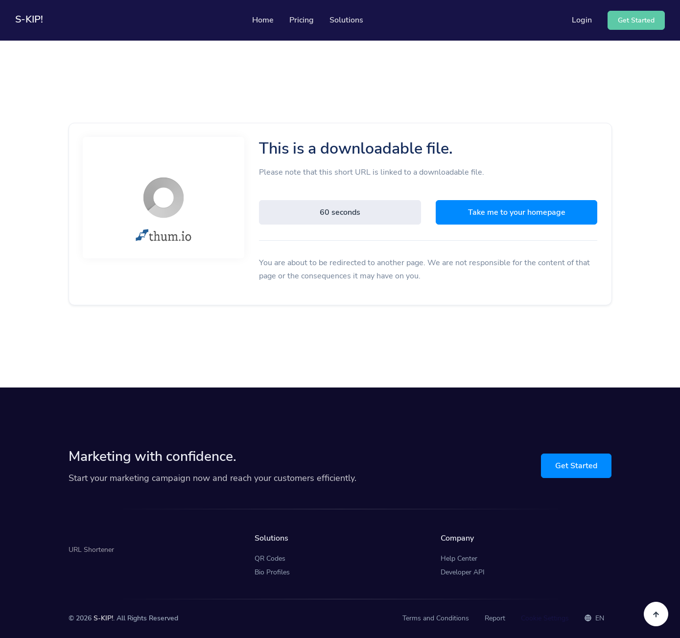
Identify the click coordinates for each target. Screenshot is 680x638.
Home (263, 20)
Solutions (346, 20)
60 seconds (340, 212)
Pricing (301, 20)
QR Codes (270, 558)
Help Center (459, 558)
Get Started (576, 465)
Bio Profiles (272, 572)
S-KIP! (103, 618)
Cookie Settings (545, 618)
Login (582, 20)
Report (495, 618)
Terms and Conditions (435, 618)
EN (594, 618)
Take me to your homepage (516, 212)
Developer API (463, 572)
